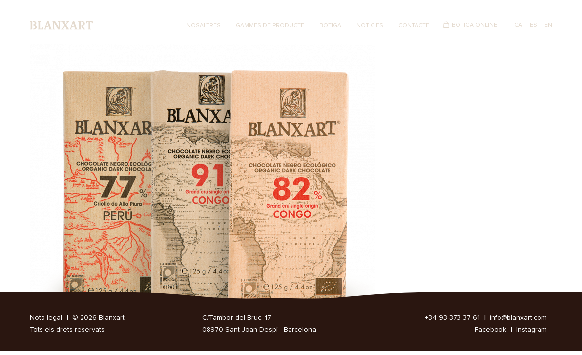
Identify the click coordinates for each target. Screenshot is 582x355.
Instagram (531, 329)
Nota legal (46, 317)
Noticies (369, 26)
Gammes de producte (270, 26)
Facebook (490, 329)
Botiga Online (474, 25)
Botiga (330, 26)
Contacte (413, 26)
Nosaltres (203, 26)
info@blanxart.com (518, 317)
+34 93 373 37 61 (452, 317)
